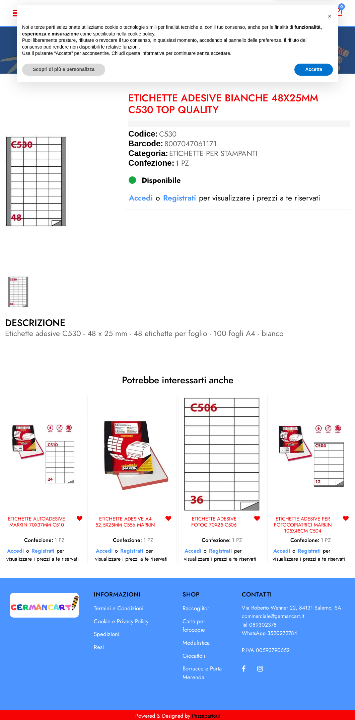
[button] (38, 181)
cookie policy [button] (141, 666)
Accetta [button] (313, 701)
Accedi (307, 13)
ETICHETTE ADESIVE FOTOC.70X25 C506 (214, 522)
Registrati (179, 198)
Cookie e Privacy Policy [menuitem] (121, 621)
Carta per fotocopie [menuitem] (194, 625)
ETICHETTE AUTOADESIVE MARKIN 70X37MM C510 (36, 522)
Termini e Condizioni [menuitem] (118, 608)
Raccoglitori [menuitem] (197, 608)
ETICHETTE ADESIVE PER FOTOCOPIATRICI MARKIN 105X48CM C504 (303, 525)
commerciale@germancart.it (273, 616)
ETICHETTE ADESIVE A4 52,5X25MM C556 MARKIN (125, 522)
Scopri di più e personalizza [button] (63, 701)
